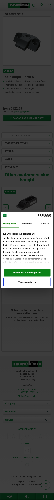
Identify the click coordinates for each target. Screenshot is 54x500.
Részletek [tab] (27, 223)
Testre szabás (27, 282)
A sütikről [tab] (44, 223)
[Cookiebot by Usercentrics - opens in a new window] (38, 216)
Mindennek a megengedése (27, 272)
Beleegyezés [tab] (9, 223)
